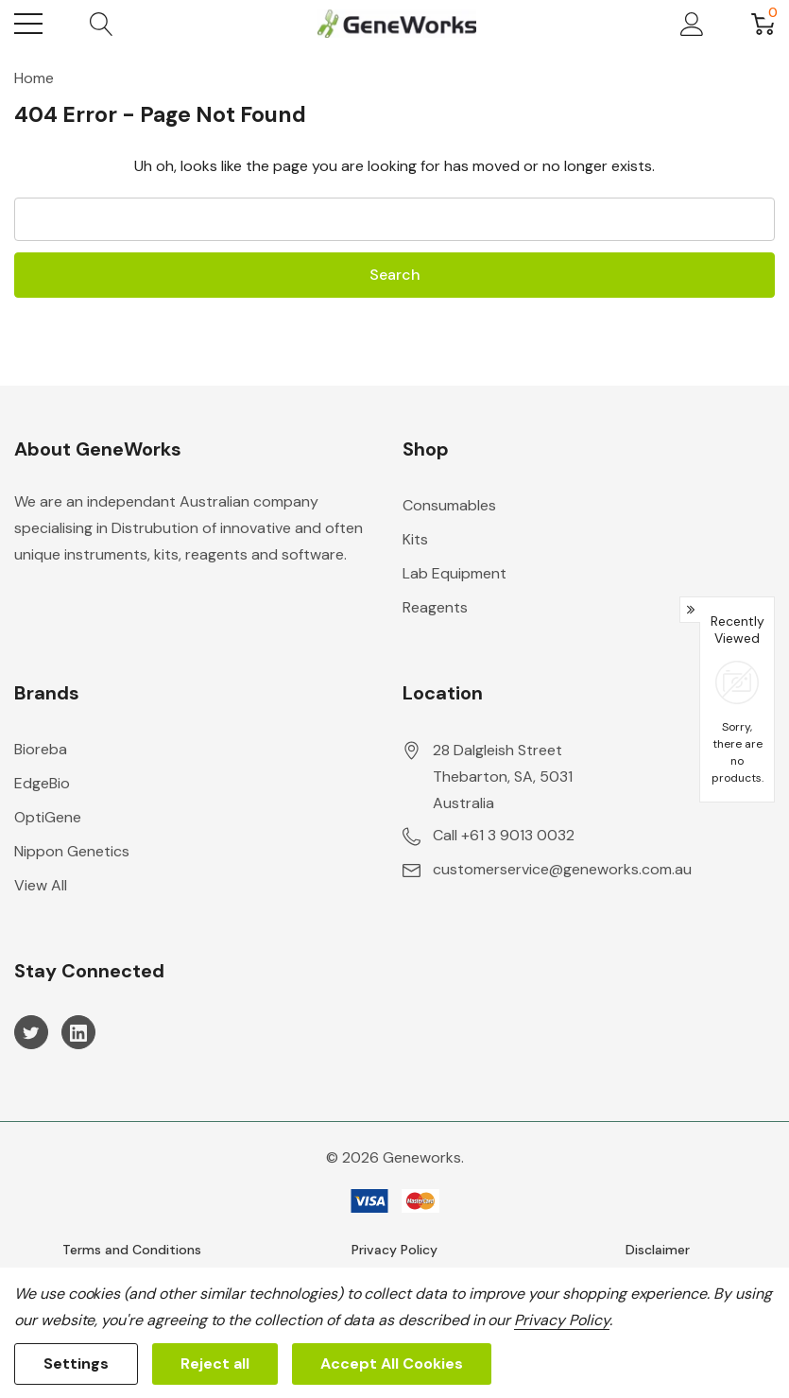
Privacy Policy (394, 1249)
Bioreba (40, 749)
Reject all (214, 1363)
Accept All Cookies (391, 1363)
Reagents (435, 607)
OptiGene (47, 817)
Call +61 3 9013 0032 (504, 835)
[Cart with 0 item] (763, 23)
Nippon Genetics (71, 851)
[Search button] (101, 23)
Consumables (449, 505)
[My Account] (692, 23)
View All (40, 885)
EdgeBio (42, 783)
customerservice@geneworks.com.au (562, 869)
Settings (76, 1363)
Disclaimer (658, 1249)
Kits (415, 539)
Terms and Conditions (131, 1249)
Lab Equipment (454, 573)
